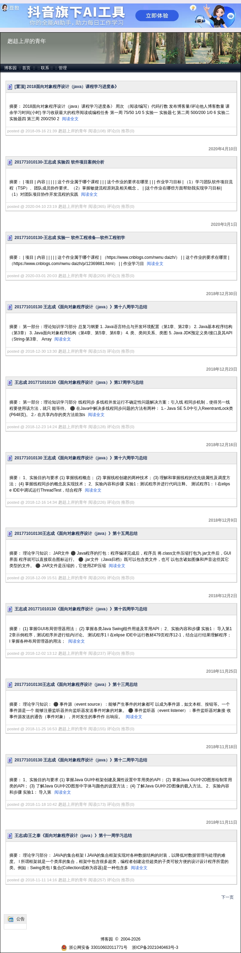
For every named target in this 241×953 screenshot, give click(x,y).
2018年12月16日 (221, 444)
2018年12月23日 (221, 369)
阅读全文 (70, 118)
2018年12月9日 (222, 520)
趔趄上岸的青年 (26, 41)
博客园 (10, 67)
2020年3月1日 (224, 224)
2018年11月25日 (221, 671)
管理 (63, 67)
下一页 (227, 897)
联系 (45, 67)
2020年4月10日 (222, 149)
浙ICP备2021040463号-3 (155, 947)
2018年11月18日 (221, 746)
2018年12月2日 (222, 595)
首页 (26, 67)
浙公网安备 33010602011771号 (94, 947)
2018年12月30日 (221, 293)
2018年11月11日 (221, 822)
